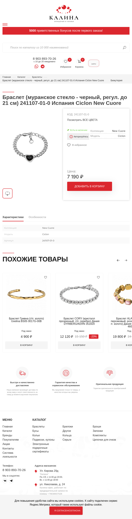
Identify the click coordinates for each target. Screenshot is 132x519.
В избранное (79, 145)
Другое (67, 431)
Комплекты (99, 436)
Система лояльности (9, 455)
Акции (6, 445)
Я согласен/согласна (67, 510)
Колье (36, 436)
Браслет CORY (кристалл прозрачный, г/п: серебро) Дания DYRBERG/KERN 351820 (82, 321)
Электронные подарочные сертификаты (40, 449)
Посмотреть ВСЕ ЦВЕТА (82, 120)
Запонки (98, 431)
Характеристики (13, 217)
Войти (93, 63)
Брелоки (68, 427)
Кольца (67, 436)
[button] (116, 260)
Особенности (37, 217)
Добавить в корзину (90, 186)
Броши (97, 427)
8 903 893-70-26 (41, 58)
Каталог (22, 77)
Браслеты (38, 77)
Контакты (8, 449)
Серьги (67, 440)
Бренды (7, 436)
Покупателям (10, 440)
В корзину (27, 345)
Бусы (35, 431)
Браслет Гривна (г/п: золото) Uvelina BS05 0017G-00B (27, 320)
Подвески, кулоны (43, 440)
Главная (6, 77)
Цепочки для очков (104, 440)
